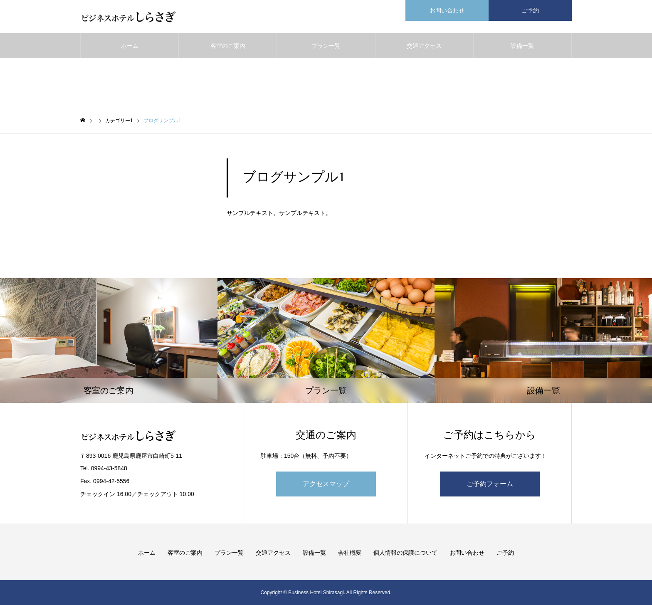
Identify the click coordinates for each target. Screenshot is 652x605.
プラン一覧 (326, 45)
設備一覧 (522, 45)
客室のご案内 (227, 45)
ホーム (129, 45)
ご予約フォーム (490, 483)
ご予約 (505, 552)
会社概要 (349, 552)
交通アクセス (424, 45)
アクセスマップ (326, 483)
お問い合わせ (466, 552)
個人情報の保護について (405, 552)
